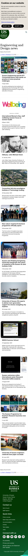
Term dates (6, 527)
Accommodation (7, 522)
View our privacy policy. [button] (8, 22)
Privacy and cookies (8, 543)
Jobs (4, 529)
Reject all (6, 26)
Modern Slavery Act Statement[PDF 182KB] (11, 546)
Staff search (6, 510)
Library (5, 524)
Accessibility (6, 540)
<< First (2, 54)
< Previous (8, 54)
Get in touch (6, 508)
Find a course (6, 517)
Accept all (18, 26)
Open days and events (9, 519)
